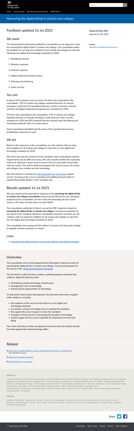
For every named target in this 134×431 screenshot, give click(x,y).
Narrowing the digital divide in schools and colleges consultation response (45, 241)
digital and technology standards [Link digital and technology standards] (38, 268)
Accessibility (80, 426)
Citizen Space (14, 426)
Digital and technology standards (20, 357)
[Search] (125, 5)
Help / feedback (121, 426)
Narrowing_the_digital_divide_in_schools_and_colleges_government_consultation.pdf (39, 351)
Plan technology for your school (19, 362)
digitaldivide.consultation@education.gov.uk (103, 47)
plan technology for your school (51, 174)
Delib (25, 426)
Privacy (110, 426)
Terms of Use (92, 426)
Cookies (102, 426)
